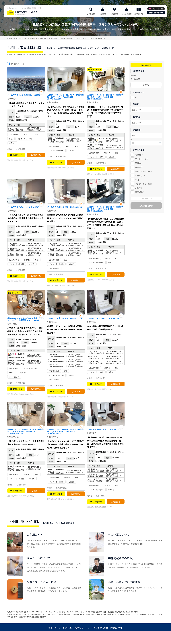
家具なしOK (140, 175)
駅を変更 (146, 85)
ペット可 (139, 167)
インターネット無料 (143, 183)
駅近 (137, 179)
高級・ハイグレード (143, 171)
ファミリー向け (141, 159)
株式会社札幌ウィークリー (25, 160)
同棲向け (139, 163)
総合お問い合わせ (156, 12)
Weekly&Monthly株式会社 (64, 167)
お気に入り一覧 (157, 8)
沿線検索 (102, 14)
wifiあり (138, 188)
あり (137, 97)
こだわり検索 (126, 14)
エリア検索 (91, 14)
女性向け (139, 155)
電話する (37, 155)
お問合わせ (17, 155)
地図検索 (114, 14)
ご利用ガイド (138, 14)
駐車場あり (140, 192)
